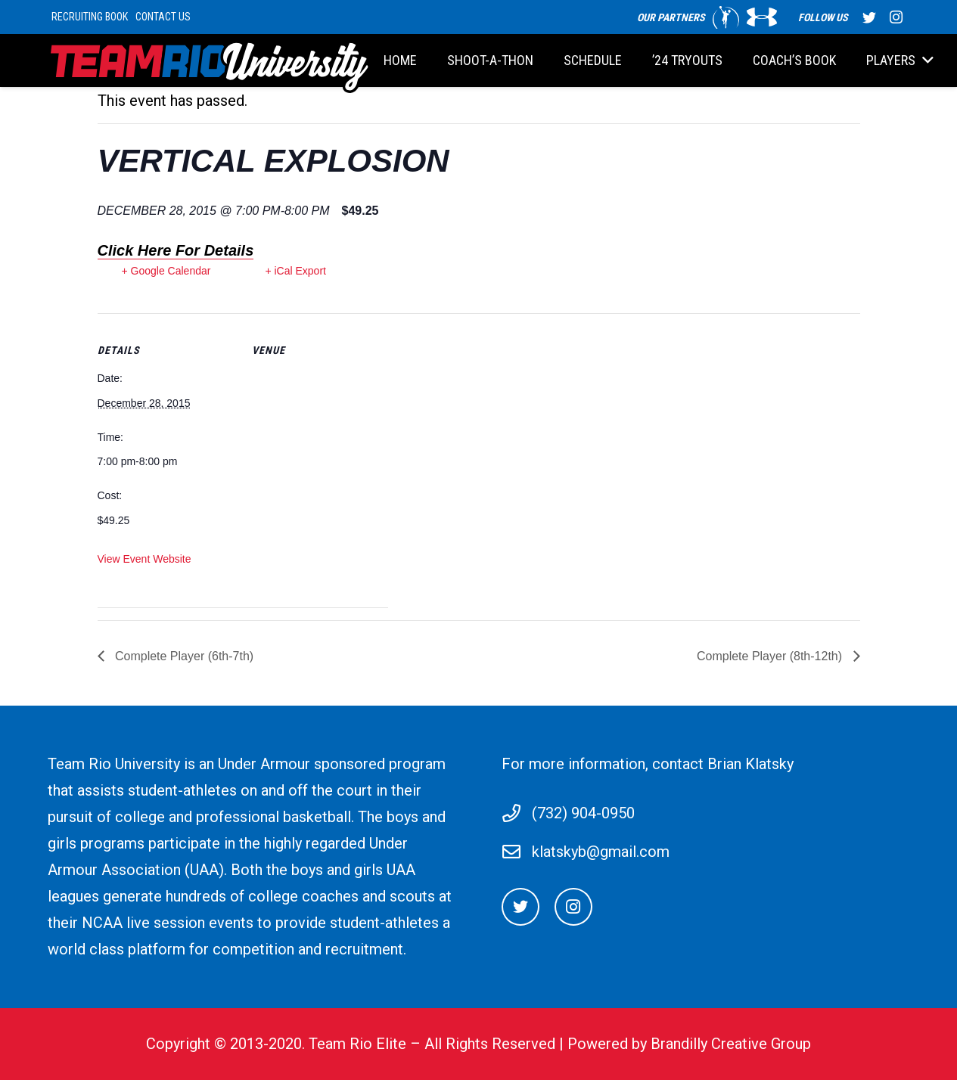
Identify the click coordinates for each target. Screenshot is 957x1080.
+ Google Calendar (166, 271)
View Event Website (144, 559)
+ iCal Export (295, 271)
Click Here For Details (176, 250)
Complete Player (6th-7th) (183, 656)
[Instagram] (573, 907)
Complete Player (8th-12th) (771, 656)
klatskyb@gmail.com (601, 852)
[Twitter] (520, 907)
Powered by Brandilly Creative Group (689, 1044)
